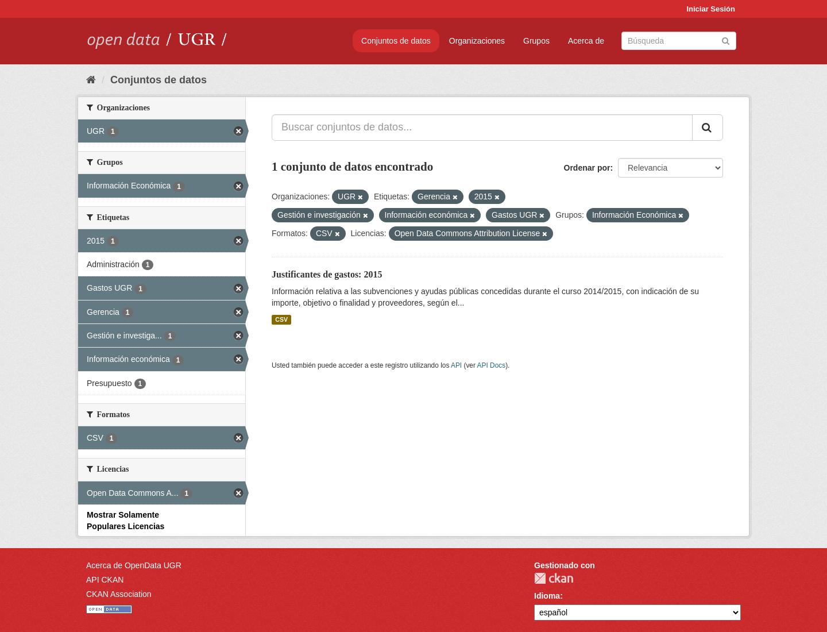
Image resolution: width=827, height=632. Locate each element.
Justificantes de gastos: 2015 (327, 274)
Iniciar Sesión (710, 9)
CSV (281, 319)
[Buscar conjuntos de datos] (678, 41)
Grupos (536, 40)
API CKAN (104, 579)
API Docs (491, 365)
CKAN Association (119, 594)
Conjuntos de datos (396, 40)
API (456, 365)
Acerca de (586, 40)
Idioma (547, 595)
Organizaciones (477, 40)
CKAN (553, 578)
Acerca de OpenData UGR (133, 565)
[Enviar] (726, 40)
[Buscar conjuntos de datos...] (482, 127)
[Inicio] (91, 80)
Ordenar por (587, 167)
